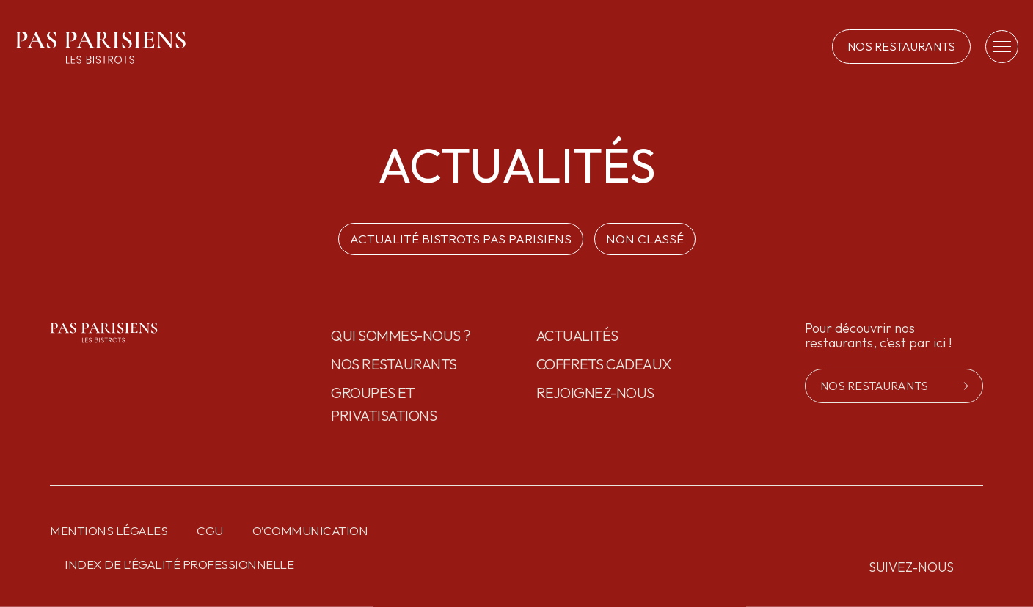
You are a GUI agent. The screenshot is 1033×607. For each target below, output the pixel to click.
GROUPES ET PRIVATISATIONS (384, 403)
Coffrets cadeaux (604, 364)
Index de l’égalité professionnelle (179, 564)
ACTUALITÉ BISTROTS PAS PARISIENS (461, 238)
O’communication (310, 530)
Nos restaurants (394, 364)
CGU (210, 530)
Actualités (577, 335)
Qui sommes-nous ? (401, 335)
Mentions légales (108, 530)
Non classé (645, 238)
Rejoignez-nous (595, 392)
